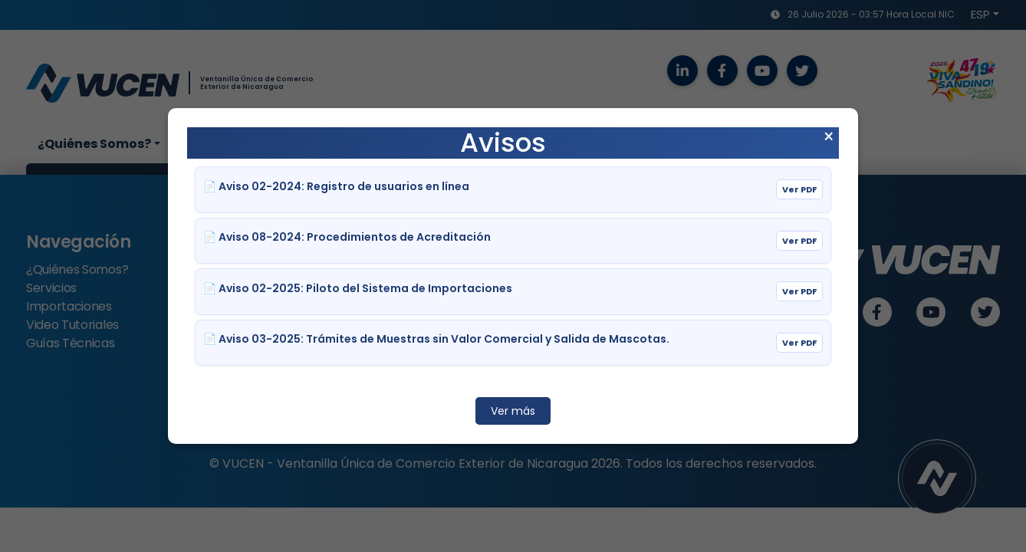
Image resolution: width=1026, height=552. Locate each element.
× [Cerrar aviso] (828, 137)
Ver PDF (799, 189)
